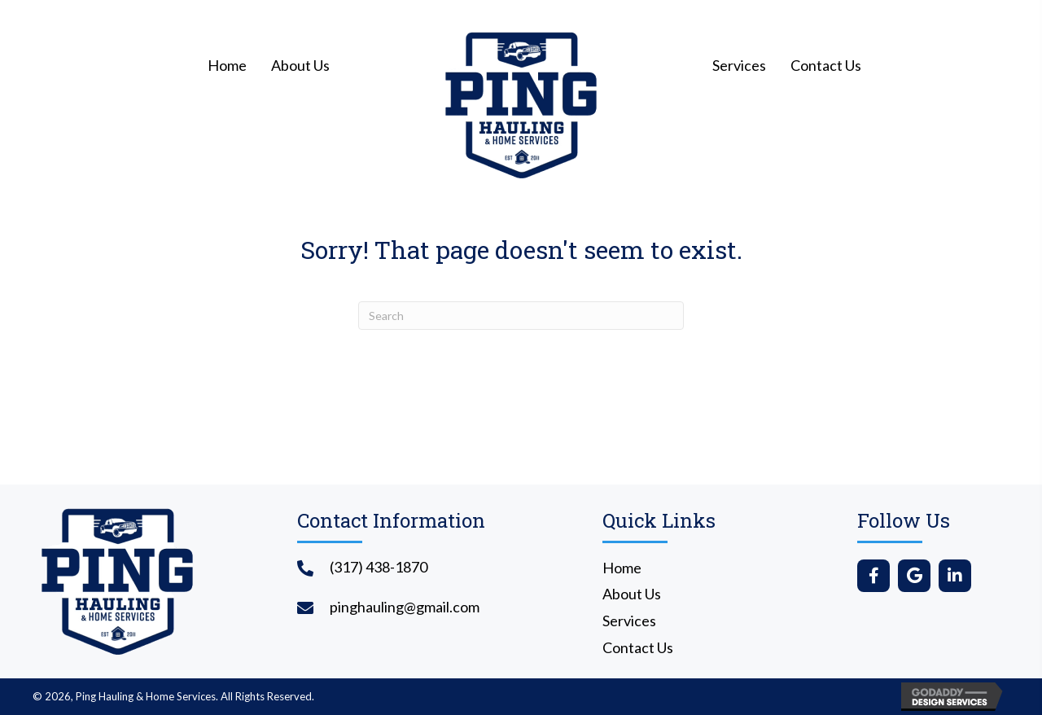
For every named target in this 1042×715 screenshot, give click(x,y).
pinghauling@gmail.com (404, 607)
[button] (873, 575)
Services (629, 620)
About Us (631, 594)
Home (621, 568)
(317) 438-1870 (378, 567)
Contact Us (637, 647)
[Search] (521, 315)
